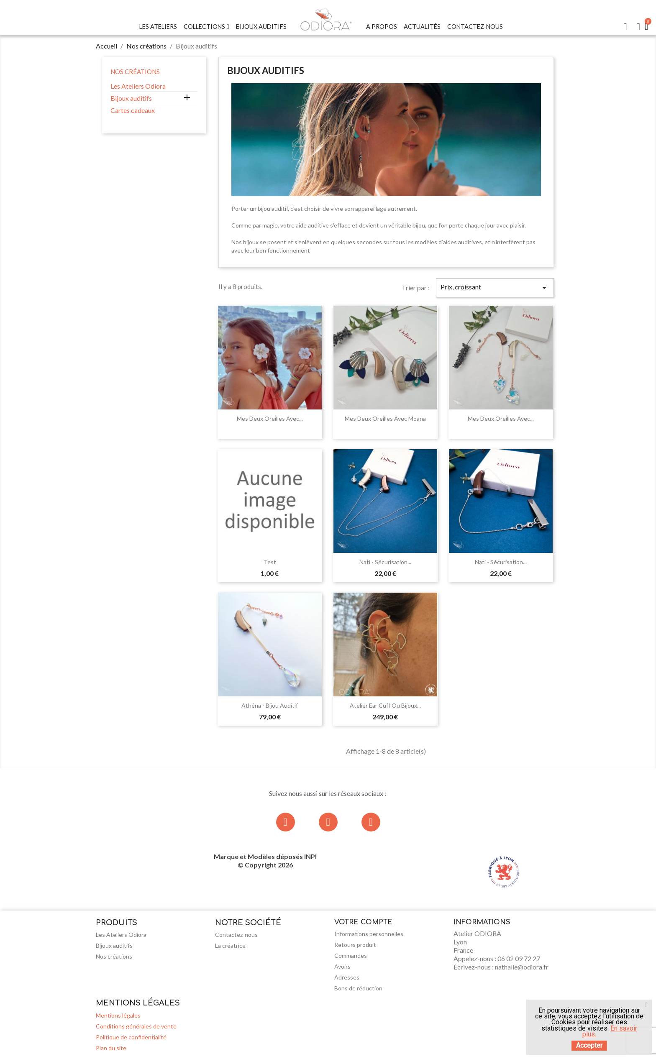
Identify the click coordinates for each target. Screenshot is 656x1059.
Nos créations (135, 71)
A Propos (381, 26)
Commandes (350, 955)
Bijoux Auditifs (261, 26)
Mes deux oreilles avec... (270, 418)
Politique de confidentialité (131, 1037)
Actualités (422, 26)
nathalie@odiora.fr (521, 967)
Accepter (589, 1045)
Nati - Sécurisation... (385, 561)
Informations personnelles (368, 933)
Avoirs (342, 966)
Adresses (346, 977)
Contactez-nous (475, 26)
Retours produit (355, 944)
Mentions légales (118, 1015)
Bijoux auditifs (131, 98)
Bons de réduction (358, 988)
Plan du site (111, 1047)
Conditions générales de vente (136, 1026)
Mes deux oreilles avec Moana (385, 418)
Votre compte (363, 922)
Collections (206, 26)
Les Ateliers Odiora (138, 86)
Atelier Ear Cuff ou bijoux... (385, 705)
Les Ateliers (158, 26)
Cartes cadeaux (132, 110)
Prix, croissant (495, 288)
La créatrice (230, 945)
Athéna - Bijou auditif (269, 705)
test (270, 561)
